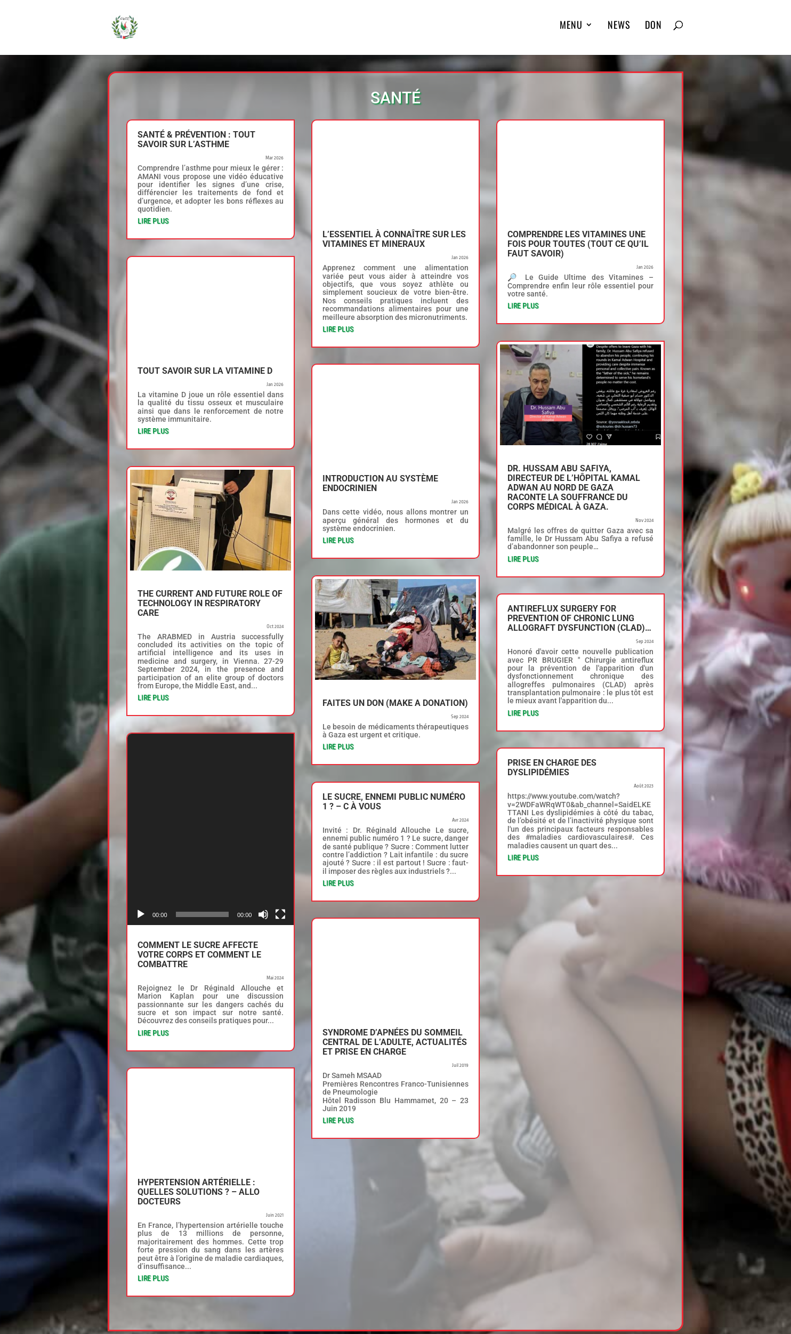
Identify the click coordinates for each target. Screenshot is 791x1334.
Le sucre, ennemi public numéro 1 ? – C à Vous (393, 801)
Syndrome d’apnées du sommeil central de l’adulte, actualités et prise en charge (394, 1042)
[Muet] (263, 816)
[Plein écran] (280, 816)
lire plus (153, 220)
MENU (571, 32)
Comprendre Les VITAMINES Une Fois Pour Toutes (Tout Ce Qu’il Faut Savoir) (578, 244)
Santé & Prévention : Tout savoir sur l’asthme (196, 139)
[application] (210, 780)
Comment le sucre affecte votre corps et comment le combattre (199, 857)
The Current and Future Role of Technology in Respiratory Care (210, 603)
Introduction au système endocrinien (380, 483)
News (619, 32)
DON (653, 32)
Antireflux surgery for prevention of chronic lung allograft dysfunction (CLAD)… (579, 618)
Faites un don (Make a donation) (395, 703)
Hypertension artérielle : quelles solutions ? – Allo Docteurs (199, 1094)
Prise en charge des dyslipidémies (551, 767)
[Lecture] (140, 816)
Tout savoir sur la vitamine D (205, 371)
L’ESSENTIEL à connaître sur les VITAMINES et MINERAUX (394, 239)
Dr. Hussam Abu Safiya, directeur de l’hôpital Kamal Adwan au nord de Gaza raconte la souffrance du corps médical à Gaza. (573, 487)
